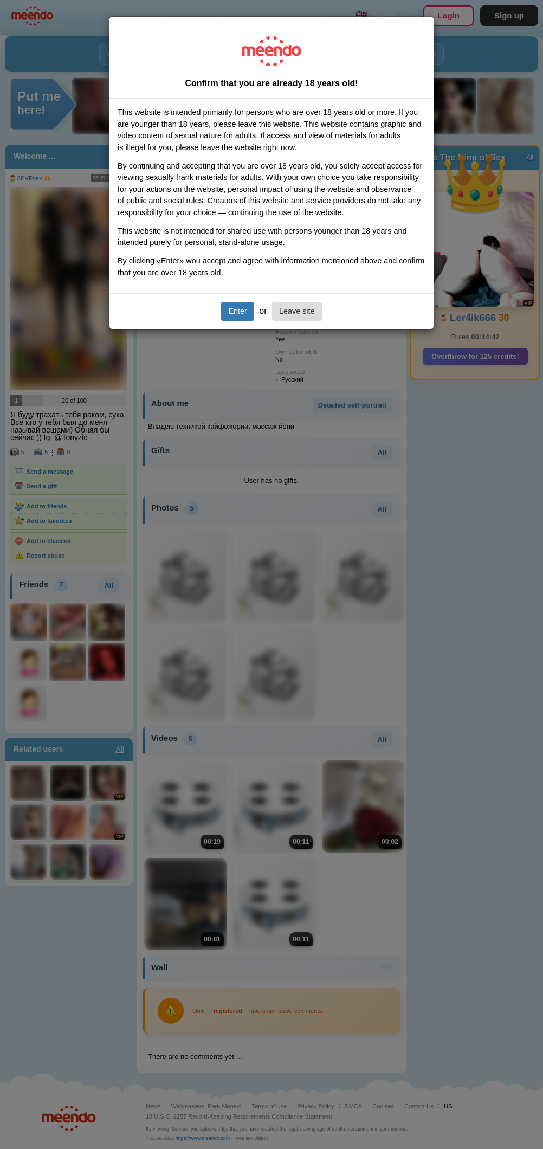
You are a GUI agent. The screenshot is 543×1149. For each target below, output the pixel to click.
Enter (237, 311)
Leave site (297, 311)
